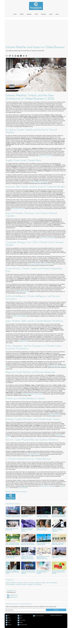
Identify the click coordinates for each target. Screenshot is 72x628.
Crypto (43, 582)
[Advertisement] (36, 35)
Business (29, 14)
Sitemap (21, 622)
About (57, 14)
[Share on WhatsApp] (15, 56)
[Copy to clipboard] (26, 56)
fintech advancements (54, 414)
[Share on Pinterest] (21, 56)
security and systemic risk (33, 454)
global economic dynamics (45, 155)
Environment (23, 491)
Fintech (22, 14)
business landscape (23, 487)
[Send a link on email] (23, 56)
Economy (43, 14)
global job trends (24, 341)
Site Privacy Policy (23, 624)
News (17, 491)
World (36, 14)
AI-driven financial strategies (19, 316)
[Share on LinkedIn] (18, 56)
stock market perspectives (47, 237)
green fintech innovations (22, 291)
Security (24, 584)
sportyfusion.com (13, 595)
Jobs (48, 582)
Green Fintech (38, 584)
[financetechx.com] (36, 10)
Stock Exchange (11, 584)
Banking (18, 584)
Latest (50, 14)
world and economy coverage (46, 486)
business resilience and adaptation (39, 182)
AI (61, 486)
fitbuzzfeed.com (13, 597)
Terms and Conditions (39, 615)
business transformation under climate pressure (40, 264)
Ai (28, 582)
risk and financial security (18, 208)
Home (14, 14)
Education (30, 584)
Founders (19, 582)
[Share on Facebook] (10, 56)
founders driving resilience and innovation (32, 394)
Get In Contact (22, 620)
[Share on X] (13, 56)
